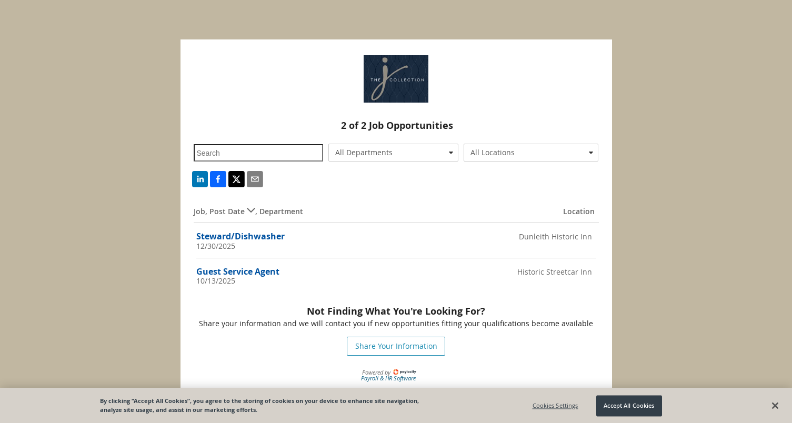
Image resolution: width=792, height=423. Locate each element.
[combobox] (393, 153)
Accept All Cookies (629, 408)
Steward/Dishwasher (240, 236)
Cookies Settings (555, 408)
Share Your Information (396, 346)
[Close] (775, 407)
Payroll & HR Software (388, 378)
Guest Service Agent (237, 271)
